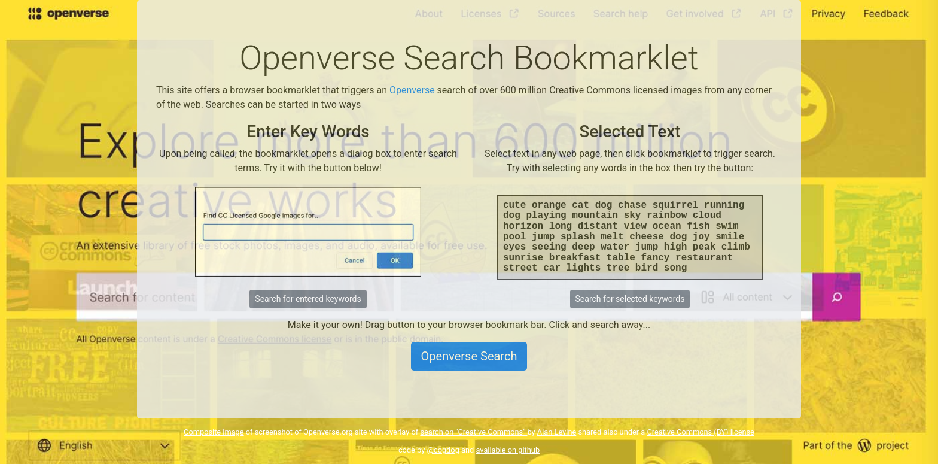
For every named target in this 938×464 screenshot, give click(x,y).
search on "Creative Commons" (473, 431)
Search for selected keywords (630, 299)
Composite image (213, 431)
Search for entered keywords (308, 299)
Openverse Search (469, 356)
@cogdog (443, 449)
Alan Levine (556, 431)
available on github (508, 449)
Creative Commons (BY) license (700, 431)
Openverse (412, 90)
